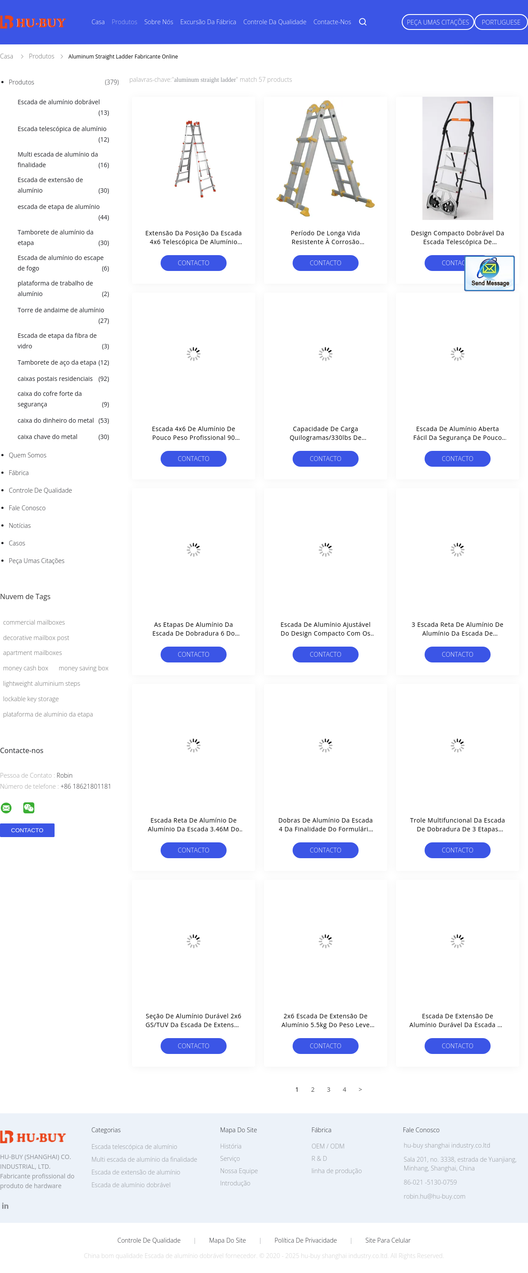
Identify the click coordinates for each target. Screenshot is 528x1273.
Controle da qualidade (274, 22)
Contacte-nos (332, 22)
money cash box (25, 668)
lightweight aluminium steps (41, 683)
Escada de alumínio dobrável (63, 108)
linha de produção (337, 1171)
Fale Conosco (27, 508)
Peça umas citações (438, 22)
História (231, 1146)
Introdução (235, 1183)
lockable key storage (31, 699)
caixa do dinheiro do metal (63, 420)
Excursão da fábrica (208, 22)
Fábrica (19, 472)
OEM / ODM (328, 1146)
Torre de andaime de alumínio (63, 316)
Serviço (230, 1158)
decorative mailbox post (36, 637)
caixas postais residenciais (63, 378)
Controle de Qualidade (40, 490)
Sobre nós (158, 22)
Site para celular (388, 1240)
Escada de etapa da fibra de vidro (63, 341)
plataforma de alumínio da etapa (48, 714)
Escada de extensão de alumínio (63, 186)
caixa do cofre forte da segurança (63, 399)
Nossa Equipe (239, 1171)
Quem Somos (28, 455)
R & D (319, 1158)
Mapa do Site (227, 1240)
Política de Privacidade (306, 1240)
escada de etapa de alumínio (63, 212)
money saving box (84, 668)
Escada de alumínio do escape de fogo (63, 263)
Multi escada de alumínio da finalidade (63, 160)
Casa (98, 22)
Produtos (124, 22)
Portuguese (501, 22)
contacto (193, 263)
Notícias (20, 525)
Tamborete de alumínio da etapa (63, 238)
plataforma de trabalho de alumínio (63, 289)
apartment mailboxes (32, 652)
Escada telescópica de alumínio (63, 134)
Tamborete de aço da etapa (63, 362)
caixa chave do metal (63, 437)
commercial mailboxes (34, 622)
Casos (17, 543)
